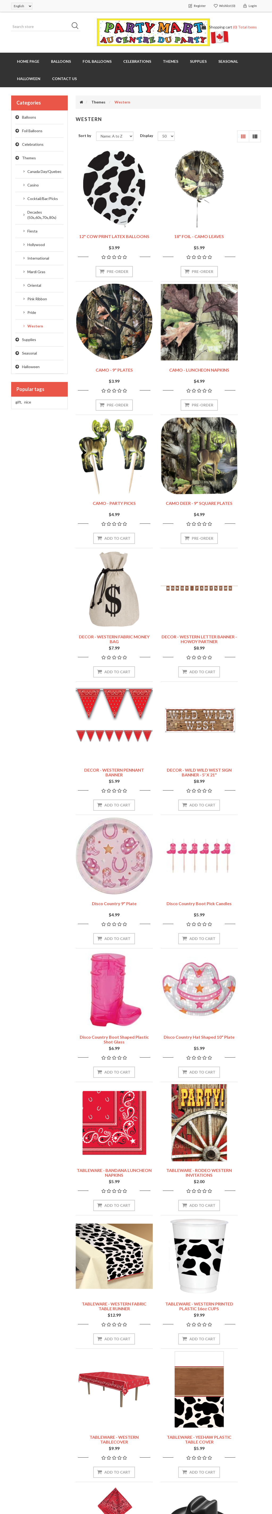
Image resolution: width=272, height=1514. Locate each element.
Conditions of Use (157, 1456)
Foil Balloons (32, 130)
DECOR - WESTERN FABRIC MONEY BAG (104, 484)
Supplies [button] (198, 61)
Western (35, 326)
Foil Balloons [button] (97, 61)
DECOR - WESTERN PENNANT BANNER (232, 484)
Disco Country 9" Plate (168, 614)
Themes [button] (170, 61)
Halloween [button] (28, 78)
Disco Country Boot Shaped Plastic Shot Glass (103, 750)
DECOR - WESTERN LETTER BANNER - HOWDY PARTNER (168, 486)
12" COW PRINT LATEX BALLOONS (104, 218)
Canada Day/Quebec (44, 171)
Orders (19, 1435)
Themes (29, 158)
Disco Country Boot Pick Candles (233, 617)
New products (219, 1456)
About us (150, 1467)
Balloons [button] (61, 61)
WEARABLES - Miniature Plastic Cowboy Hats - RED (168, 1149)
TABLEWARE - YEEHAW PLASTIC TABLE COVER (168, 1016)
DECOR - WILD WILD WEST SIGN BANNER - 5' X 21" (104, 617)
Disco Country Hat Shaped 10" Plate (168, 750)
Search (212, 1425)
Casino (33, 185)
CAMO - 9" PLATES (232, 215)
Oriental (34, 285)
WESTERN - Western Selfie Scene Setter (104, 1282)
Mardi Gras (36, 271)
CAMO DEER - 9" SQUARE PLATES (232, 351)
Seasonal (29, 353)
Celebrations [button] (137, 61)
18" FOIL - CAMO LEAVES (168, 215)
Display (146, 135)
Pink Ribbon (37, 299)
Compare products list (226, 1446)
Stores (147, 1425)
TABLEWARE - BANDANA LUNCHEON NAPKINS (233, 750)
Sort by (84, 135)
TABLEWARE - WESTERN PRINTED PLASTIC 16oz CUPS (232, 885)
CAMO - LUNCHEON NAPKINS (103, 351)
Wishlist (20, 1467)
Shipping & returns (158, 1435)
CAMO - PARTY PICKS (168, 348)
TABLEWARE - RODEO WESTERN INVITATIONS (104, 883)
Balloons (29, 117)
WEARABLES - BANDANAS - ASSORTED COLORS (232, 1016)
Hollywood (36, 244)
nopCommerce (44, 1492)
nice (27, 402)
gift (18, 402)
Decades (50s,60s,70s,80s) (41, 215)
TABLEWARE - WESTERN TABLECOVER (103, 1016)
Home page (28, 61)
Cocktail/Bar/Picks (42, 198)
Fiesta (32, 231)
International (38, 258)
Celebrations (33, 144)
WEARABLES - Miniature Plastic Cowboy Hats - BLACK (104, 1151)
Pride (31, 312)
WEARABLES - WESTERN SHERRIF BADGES (232, 1149)
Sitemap (85, 1425)
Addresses (22, 1446)
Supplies (29, 339)
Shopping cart (25, 1456)
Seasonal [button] (228, 61)
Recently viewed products (229, 1435)
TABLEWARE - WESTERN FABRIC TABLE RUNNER (168, 883)
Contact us (64, 78)
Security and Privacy (159, 1446)
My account (23, 1425)
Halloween (31, 366)
